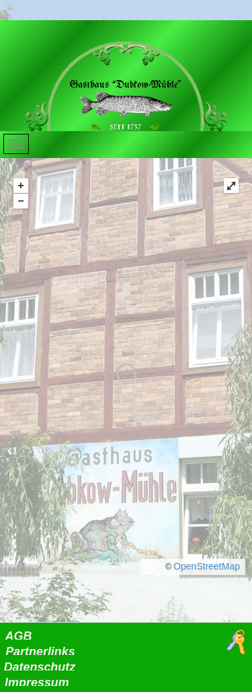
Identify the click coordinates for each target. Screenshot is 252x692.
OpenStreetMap (206, 566)
